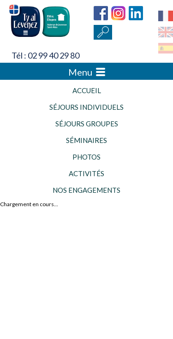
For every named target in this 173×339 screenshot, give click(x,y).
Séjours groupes (86, 123)
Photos (86, 157)
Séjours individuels (86, 107)
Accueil (86, 90)
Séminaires (86, 140)
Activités (86, 173)
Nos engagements (86, 190)
